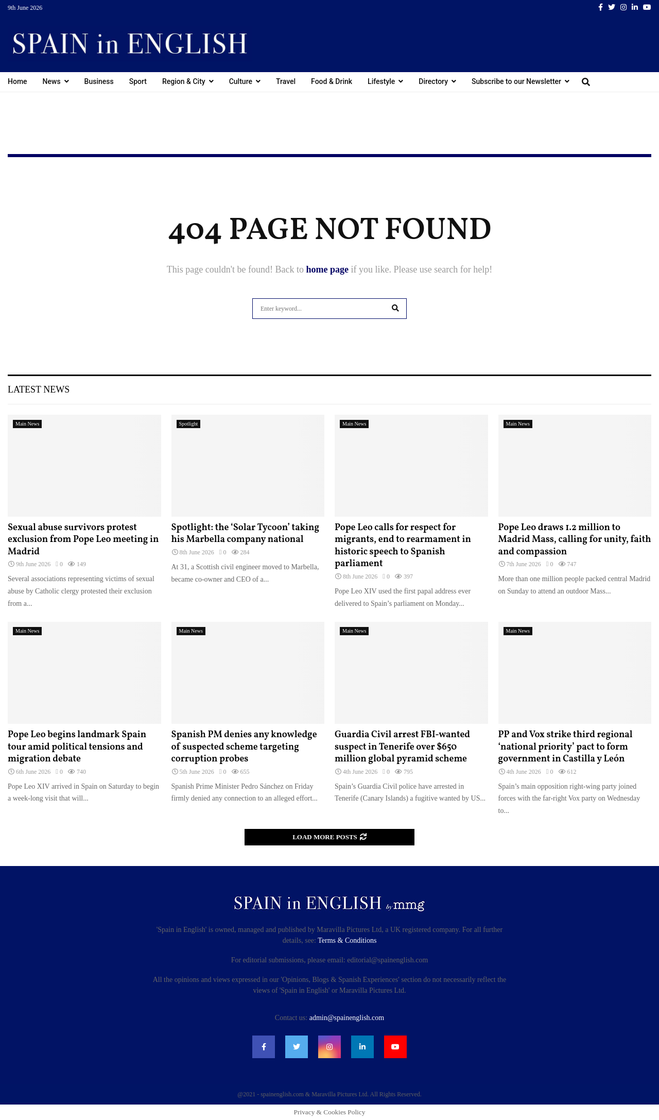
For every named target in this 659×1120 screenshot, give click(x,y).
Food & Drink (331, 81)
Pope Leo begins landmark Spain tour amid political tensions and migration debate (77, 747)
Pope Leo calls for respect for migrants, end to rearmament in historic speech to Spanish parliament (403, 545)
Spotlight (188, 424)
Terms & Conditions (347, 940)
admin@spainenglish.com (346, 1018)
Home (17, 81)
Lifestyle (381, 81)
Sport (138, 81)
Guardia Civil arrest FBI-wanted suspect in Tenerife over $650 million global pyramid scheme (402, 747)
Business (99, 81)
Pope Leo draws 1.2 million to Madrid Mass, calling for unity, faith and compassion (574, 539)
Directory (433, 81)
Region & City (183, 81)
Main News (27, 424)
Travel (286, 81)
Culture (240, 81)
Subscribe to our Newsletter (516, 81)
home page (327, 269)
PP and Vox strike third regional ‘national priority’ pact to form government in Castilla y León (565, 747)
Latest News (39, 389)
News (52, 81)
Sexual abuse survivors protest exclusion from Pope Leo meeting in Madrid (83, 539)
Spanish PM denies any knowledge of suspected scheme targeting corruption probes (244, 747)
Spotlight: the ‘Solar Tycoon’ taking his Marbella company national (245, 533)
